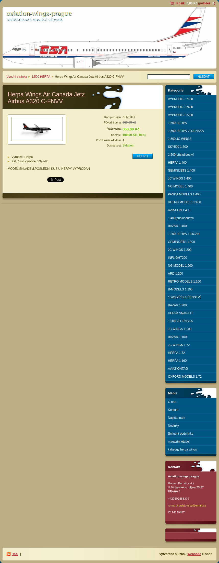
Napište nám (176, 418)
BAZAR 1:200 (177, 305)
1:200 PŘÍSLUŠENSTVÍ (184, 297)
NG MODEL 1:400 (180, 186)
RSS (15, 554)
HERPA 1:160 (177, 361)
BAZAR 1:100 (177, 337)
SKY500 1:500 (178, 147)
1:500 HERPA (40, 76)
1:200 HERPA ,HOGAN (184, 234)
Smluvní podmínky (180, 433)
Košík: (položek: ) (195, 3)
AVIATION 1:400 (179, 210)
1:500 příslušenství (181, 154)
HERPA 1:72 (176, 353)
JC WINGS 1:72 (179, 345)
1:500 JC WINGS (179, 139)
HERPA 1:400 (177, 162)
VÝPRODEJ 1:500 (180, 99)
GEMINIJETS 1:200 (181, 242)
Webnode (194, 554)
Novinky (173, 425)
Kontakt (173, 410)
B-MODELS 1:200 (180, 289)
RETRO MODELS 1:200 (184, 281)
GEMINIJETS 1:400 (181, 170)
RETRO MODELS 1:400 (184, 202)
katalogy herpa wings (182, 449)
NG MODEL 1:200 (180, 265)
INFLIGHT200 (177, 258)
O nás (172, 402)
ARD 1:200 (175, 273)
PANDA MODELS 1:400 (184, 194)
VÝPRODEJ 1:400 (180, 107)
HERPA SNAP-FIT (180, 313)
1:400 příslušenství (181, 218)
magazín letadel (179, 441)
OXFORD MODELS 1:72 (185, 376)
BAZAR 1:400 (177, 226)
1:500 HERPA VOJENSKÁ (186, 131)
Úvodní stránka (16, 76)
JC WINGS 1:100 (179, 329)
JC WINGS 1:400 (179, 178)
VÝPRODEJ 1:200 (180, 115)
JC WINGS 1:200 (179, 250)
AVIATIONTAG (178, 368)
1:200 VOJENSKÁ (180, 321)
